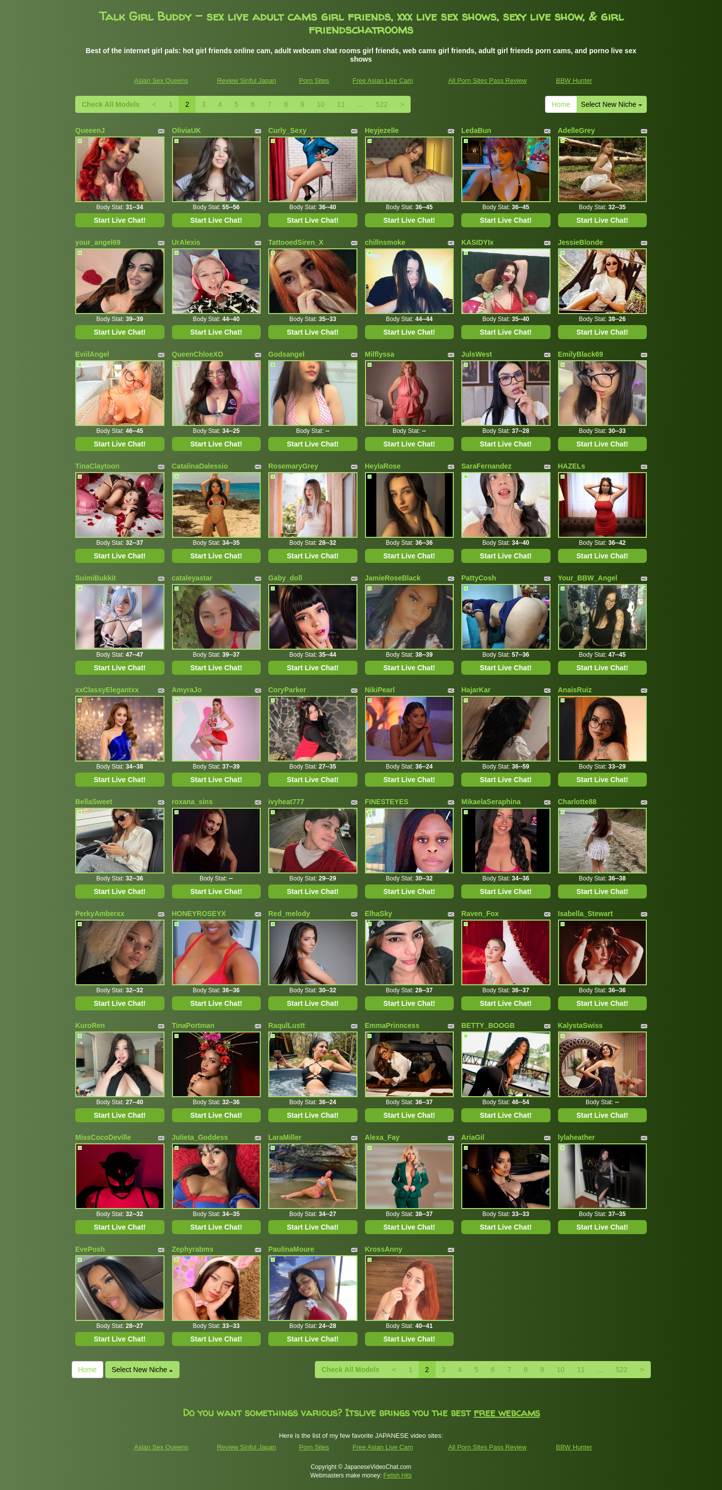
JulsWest (476, 354)
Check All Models (110, 104)
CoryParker (287, 690)
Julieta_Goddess (200, 1137)
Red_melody (289, 914)
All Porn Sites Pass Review (487, 80)
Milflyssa (380, 354)
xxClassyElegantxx (107, 690)
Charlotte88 (577, 802)
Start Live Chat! (119, 220)
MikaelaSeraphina (490, 802)
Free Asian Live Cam (382, 80)
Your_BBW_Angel (588, 578)
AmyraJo (187, 690)
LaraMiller (284, 1137)
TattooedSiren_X (295, 242)
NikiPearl (380, 690)
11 (341, 104)
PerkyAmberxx (99, 914)
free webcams (507, 1412)
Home (561, 104)
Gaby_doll (285, 578)
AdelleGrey (576, 130)
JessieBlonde (580, 242)
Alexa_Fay (382, 1137)
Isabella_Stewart (585, 914)
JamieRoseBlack (393, 578)
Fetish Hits (398, 1475)
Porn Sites (314, 80)
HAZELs (571, 466)
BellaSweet (93, 802)
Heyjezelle (382, 130)
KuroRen (90, 1025)
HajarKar (475, 690)
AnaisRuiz (575, 690)
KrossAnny (384, 1249)
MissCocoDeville (103, 1137)
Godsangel (286, 354)
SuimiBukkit (95, 578)
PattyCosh (478, 578)
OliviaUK (186, 130)
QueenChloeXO (198, 354)
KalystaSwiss (580, 1025)
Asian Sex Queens (161, 80)
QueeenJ (90, 130)
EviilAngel (92, 354)
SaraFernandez (486, 466)
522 (382, 104)
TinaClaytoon (97, 466)
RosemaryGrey (293, 466)
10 (321, 104)
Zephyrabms (193, 1249)
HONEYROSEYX (199, 914)
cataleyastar (192, 578)
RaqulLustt (286, 1025)
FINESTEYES (387, 802)
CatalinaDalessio (200, 466)
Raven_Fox (480, 914)
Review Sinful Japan (246, 80)
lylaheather (576, 1137)
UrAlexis (186, 242)
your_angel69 (97, 242)
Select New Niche (611, 104)
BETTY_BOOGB (488, 1025)
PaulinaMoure (291, 1249)
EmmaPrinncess (392, 1025)
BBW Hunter (574, 80)
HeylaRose (383, 466)
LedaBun (476, 130)
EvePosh (90, 1249)
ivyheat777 (286, 802)
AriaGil (472, 1137)
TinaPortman (193, 1025)
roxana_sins (192, 802)
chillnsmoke (385, 242)
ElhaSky (378, 914)
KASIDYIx (477, 242)
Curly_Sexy (287, 130)
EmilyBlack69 (580, 354)
